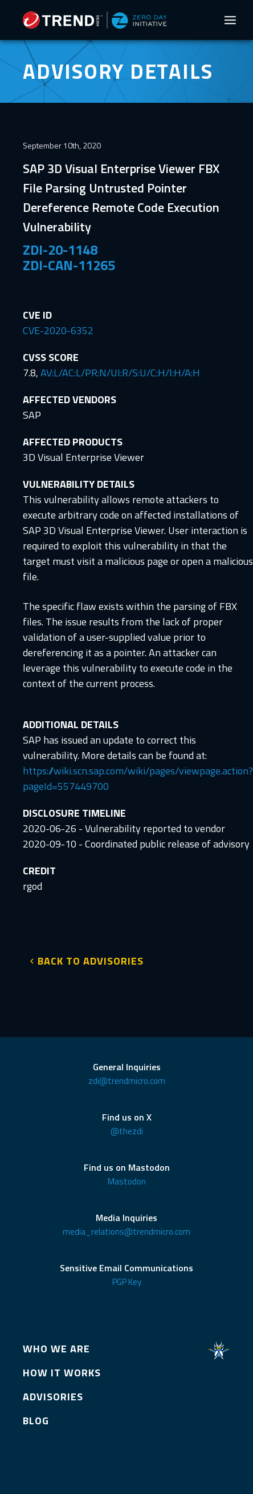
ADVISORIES (53, 1396)
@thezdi (127, 1131)
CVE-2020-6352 (58, 330)
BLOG (36, 1420)
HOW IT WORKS (62, 1372)
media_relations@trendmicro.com (126, 1231)
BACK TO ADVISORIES (91, 961)
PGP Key (126, 1281)
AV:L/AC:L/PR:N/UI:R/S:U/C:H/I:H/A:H (120, 372)
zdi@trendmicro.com (126, 1080)
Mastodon (127, 1181)
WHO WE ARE (56, 1348)
